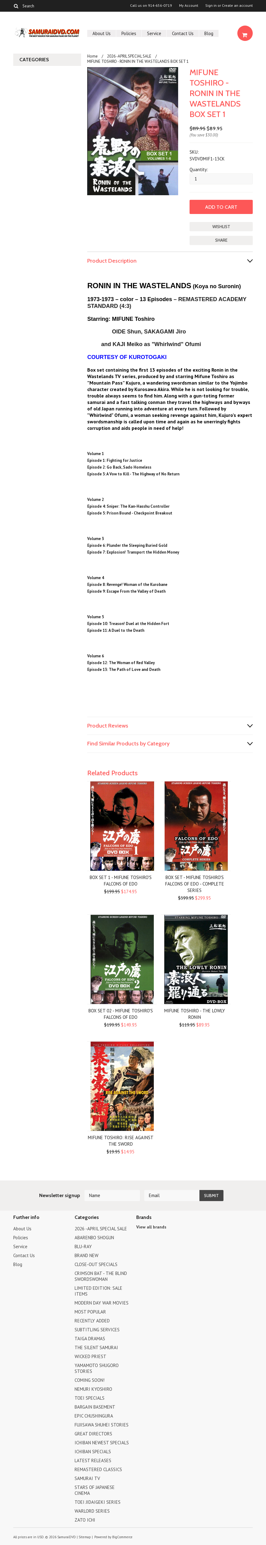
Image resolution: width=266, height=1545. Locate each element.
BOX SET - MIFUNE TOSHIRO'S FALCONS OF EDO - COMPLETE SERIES (194, 883)
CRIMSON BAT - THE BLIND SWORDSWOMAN (101, 1276)
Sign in (211, 5)
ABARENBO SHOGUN (94, 1237)
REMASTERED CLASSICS (98, 1469)
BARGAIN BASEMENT (95, 1407)
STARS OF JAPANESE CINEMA (95, 1490)
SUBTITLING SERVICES (97, 1330)
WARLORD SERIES (92, 1511)
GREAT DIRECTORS (93, 1434)
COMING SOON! (89, 1380)
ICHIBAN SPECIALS (93, 1451)
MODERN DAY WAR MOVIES (102, 1303)
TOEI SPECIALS (89, 1398)
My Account (188, 5)
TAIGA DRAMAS (90, 1338)
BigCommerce (122, 1537)
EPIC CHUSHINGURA (94, 1416)
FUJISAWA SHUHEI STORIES (102, 1425)
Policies (128, 33)
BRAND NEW (86, 1255)
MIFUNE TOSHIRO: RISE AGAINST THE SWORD (120, 1141)
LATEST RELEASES (93, 1460)
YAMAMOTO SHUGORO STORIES (97, 1368)
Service (154, 33)
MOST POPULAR (90, 1312)
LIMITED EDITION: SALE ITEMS (98, 1291)
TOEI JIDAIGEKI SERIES (98, 1502)
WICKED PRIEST (90, 1356)
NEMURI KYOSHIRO (93, 1389)
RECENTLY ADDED (92, 1321)
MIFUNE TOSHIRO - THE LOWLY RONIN (194, 1014)
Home (92, 56)
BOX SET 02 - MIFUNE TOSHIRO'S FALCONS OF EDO (120, 1014)
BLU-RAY (83, 1246)
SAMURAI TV (87, 1478)
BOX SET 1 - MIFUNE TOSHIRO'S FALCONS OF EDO (121, 880)
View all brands (151, 1227)
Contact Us (183, 33)
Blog (208, 33)
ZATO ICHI (85, 1520)
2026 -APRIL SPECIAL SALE (129, 56)
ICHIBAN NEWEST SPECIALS (102, 1443)
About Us (101, 33)
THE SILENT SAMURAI (96, 1347)
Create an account (237, 5)
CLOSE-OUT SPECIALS (96, 1264)
